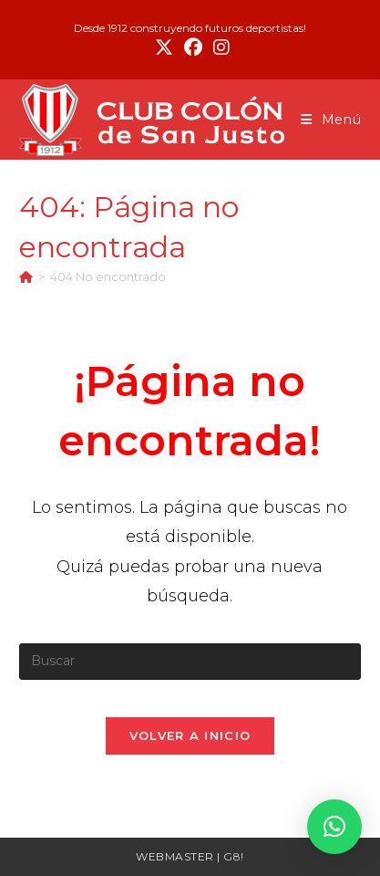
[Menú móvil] (331, 119)
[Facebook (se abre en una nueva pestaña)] (193, 47)
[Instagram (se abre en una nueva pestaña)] (219, 47)
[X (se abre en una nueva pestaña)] (164, 47)
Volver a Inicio (190, 735)
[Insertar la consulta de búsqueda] (190, 661)
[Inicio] (26, 276)
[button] (334, 826)
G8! (233, 856)
